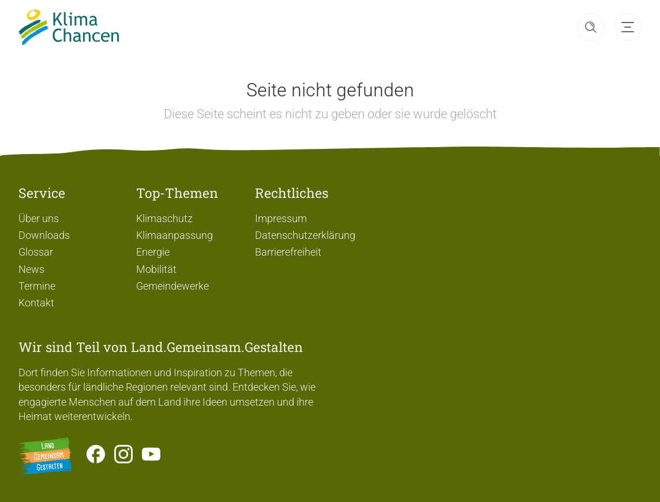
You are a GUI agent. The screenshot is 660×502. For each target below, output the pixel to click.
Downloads (44, 235)
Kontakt (36, 303)
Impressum (281, 218)
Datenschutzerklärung (305, 235)
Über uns (38, 218)
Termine (36, 286)
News (31, 269)
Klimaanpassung (174, 235)
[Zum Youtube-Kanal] (151, 456)
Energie (153, 252)
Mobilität (156, 269)
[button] (591, 27)
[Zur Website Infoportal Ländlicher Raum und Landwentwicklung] (45, 455)
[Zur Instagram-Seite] (123, 456)
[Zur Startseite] (68, 27)
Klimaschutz (164, 218)
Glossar (35, 252)
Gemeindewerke (172, 286)
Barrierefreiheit (288, 252)
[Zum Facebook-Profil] (96, 456)
